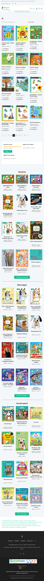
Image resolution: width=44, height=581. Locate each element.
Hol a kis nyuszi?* (8, 446)
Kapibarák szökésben (22, 334)
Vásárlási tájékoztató (11, 571)
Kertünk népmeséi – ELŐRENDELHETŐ (8, 214)
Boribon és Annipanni (19, 522)
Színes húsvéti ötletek (22, 478)
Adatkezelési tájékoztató (22, 573)
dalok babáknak (15, 520)
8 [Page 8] (24, 135)
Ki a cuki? (36, 422)
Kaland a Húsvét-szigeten (36, 361)
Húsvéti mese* (8, 423)
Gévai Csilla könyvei (28, 522)
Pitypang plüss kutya (22, 210)
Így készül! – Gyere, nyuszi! (36, 506)
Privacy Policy (25, 575)
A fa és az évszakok (6, 93)
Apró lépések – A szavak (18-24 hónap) (36, 95)
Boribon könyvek (38, 522)
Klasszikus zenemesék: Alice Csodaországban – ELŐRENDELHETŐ (22, 356)
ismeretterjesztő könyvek (7, 522)
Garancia (36, 571)
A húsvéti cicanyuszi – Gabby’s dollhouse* (22, 422)
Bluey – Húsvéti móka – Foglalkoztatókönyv (22, 269)
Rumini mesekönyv (27, 525)
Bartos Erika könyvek (6, 524)
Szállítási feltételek (20, 571)
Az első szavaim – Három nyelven (8, 43)
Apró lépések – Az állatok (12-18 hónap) (21, 124)
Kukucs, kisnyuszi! (6, 66)
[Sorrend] (35, 22)
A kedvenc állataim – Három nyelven (21, 43)
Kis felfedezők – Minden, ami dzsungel (36, 42)
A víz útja (18, 93)
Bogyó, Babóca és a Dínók (8, 186)
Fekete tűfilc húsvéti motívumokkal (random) (8, 269)
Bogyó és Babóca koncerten (36, 186)
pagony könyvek (23, 520)
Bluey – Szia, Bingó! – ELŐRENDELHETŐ (36, 307)
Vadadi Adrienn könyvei (26, 524)
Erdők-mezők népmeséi (36, 241)
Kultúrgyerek (6, 7)
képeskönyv (20, 525)
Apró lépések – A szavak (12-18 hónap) (8, 124)
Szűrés (6, 151)
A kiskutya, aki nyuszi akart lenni (22, 453)
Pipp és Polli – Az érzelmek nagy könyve (7, 237)
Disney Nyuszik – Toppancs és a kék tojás (36, 476)
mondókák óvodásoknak (21, 527)
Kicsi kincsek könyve (35, 122)
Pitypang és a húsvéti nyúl (22, 236)
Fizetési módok (29, 571)
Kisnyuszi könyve (8, 479)
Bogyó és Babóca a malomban (22, 186)
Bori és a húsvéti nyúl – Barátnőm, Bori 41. (8, 502)
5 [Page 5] (16, 135)
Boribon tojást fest (36, 262)
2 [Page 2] (8, 135)
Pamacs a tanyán (34, 67)
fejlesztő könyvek (13, 525)
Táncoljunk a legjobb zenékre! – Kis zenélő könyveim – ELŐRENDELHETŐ (8, 384)
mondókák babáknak (6, 520)
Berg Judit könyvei (16, 524)
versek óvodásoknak (10, 527)
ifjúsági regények (32, 520)
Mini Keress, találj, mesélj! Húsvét (36, 448)
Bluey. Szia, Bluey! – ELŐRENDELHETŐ (22, 307)
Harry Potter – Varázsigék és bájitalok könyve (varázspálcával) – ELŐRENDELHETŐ (8, 360)
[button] (41, 8)
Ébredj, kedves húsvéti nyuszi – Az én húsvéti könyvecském (22, 504)
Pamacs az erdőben (21, 67)
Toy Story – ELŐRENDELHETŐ (36, 388)
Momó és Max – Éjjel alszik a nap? (36, 207)
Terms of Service (31, 575)
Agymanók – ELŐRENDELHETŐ (22, 388)
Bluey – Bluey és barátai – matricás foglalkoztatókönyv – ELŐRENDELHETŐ (8, 307)
